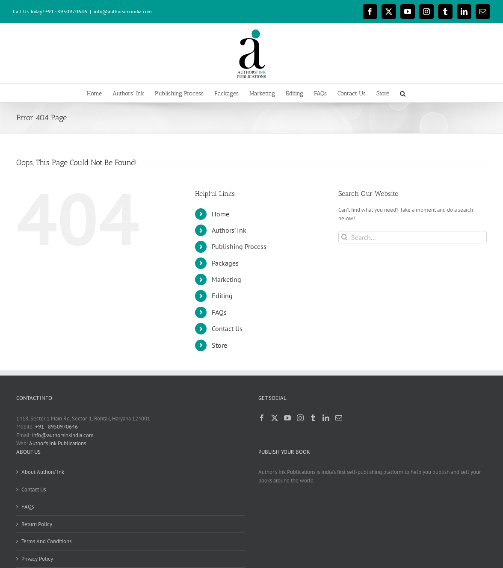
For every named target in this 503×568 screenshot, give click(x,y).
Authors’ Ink (229, 230)
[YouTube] (287, 417)
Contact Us (227, 328)
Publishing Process (239, 246)
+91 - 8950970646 (56, 426)
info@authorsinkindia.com (123, 11)
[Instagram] (300, 417)
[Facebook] (261, 417)
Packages (225, 263)
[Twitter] (274, 417)
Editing (222, 295)
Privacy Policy (37, 558)
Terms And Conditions (46, 541)
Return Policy (36, 524)
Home (220, 214)
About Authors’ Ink (42, 472)
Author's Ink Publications (57, 443)
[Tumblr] (313, 417)
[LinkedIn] (326, 417)
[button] (402, 93)
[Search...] (412, 237)
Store (219, 345)
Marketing (226, 279)
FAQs (219, 312)
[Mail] (338, 417)
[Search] (344, 237)
